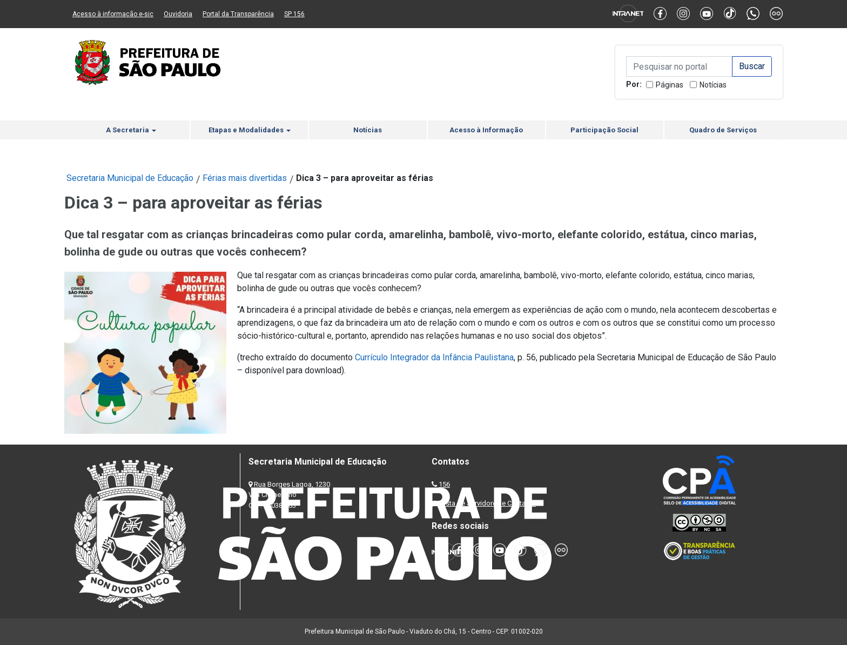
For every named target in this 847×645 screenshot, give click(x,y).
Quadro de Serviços (723, 130)
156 (444, 484)
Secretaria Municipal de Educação (129, 178)
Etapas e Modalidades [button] (250, 130)
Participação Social (604, 130)
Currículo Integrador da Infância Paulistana (434, 357)
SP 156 (294, 14)
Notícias (713, 85)
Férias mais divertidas (245, 178)
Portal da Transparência (238, 14)
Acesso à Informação (486, 130)
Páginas (669, 85)
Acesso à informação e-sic (112, 14)
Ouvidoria (178, 14)
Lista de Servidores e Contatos (488, 503)
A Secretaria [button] (131, 130)
